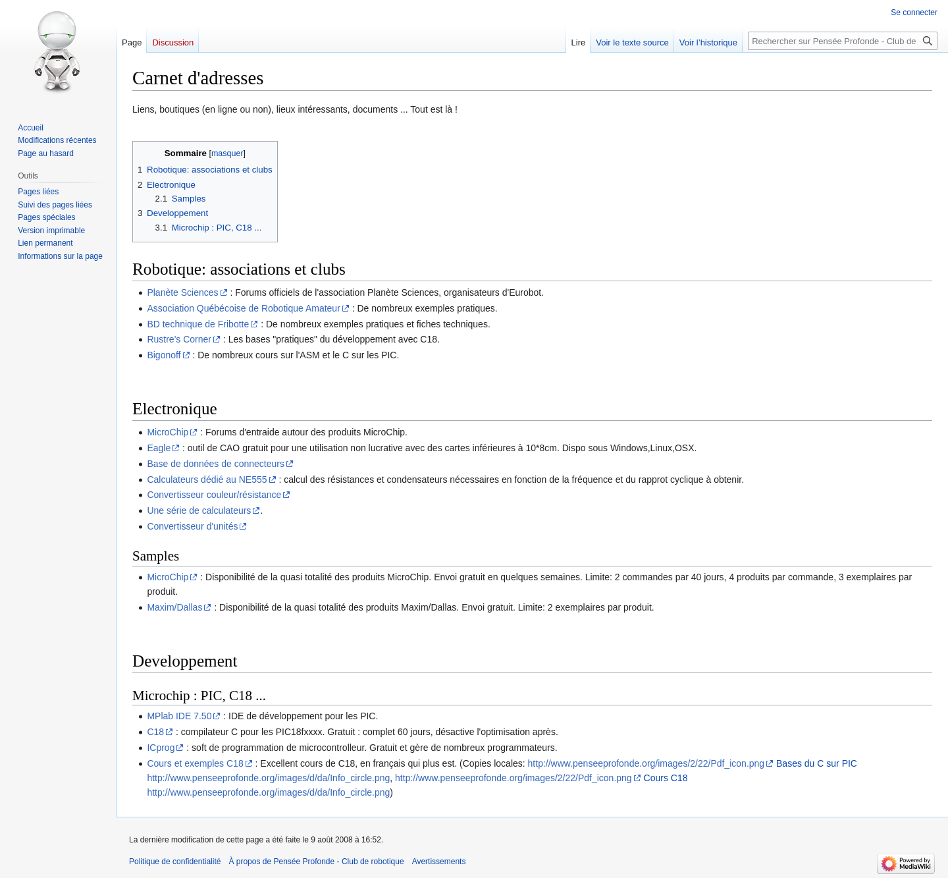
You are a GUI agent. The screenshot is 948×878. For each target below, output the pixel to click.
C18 (155, 732)
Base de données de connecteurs (215, 463)
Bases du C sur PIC (816, 763)
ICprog (160, 747)
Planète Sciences (182, 292)
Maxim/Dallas (174, 607)
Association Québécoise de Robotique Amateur (243, 308)
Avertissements (439, 861)
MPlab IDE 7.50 (179, 716)
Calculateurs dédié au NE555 (207, 479)
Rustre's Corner (179, 339)
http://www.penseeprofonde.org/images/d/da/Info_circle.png (268, 778)
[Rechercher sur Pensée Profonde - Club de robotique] (842, 41)
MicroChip (167, 432)
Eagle (159, 448)
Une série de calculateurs (199, 510)
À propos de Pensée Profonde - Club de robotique (316, 861)
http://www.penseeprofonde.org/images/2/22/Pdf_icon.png (646, 763)
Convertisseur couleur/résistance (214, 494)
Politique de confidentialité (175, 861)
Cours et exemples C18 (195, 763)
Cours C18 (666, 778)
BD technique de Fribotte (198, 324)
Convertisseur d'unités (192, 526)
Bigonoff (163, 355)
